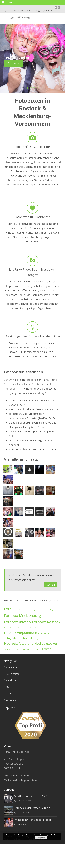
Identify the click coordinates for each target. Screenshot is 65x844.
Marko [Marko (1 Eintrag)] (17, 649)
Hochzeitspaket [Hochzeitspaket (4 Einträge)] (45, 643)
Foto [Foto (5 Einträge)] (8, 609)
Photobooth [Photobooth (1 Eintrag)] (37, 649)
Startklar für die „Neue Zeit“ (30, 796)
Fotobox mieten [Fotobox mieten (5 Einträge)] (17, 621)
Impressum (12, 700)
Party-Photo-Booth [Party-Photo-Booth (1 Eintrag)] (26, 649)
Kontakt (50, 585)
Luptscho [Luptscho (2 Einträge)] (8, 649)
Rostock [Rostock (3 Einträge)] (47, 649)
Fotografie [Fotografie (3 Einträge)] (10, 638)
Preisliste (10, 680)
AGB (8, 687)
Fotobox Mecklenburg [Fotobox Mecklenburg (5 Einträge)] (22, 615)
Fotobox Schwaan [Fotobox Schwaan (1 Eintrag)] (9, 628)
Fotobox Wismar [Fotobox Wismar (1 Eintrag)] (43, 633)
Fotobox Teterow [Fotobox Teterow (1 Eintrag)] (35, 628)
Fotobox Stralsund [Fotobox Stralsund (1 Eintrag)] (23, 628)
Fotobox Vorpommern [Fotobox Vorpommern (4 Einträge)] (20, 632)
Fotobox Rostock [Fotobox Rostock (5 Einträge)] (46, 621)
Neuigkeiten (12, 674)
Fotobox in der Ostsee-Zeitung (32, 808)
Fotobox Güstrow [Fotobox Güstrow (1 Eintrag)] (18, 610)
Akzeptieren (41, 838)
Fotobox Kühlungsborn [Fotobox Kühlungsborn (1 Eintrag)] (49, 610)
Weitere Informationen (25, 838)
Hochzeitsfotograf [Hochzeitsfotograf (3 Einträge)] (30, 638)
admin (18, 801)
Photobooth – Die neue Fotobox (32, 819)
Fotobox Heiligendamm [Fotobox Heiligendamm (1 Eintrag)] (33, 610)
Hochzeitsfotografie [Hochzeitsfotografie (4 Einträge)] (18, 643)
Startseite (28, 63)
